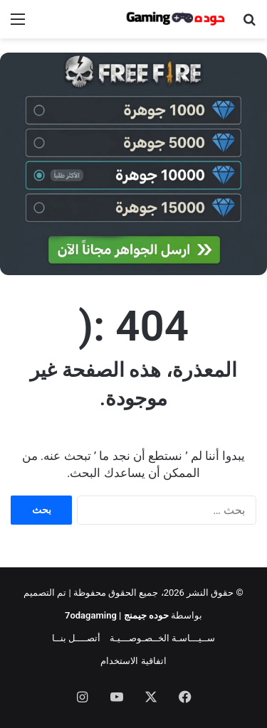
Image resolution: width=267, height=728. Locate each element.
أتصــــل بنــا (76, 638)
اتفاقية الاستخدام (133, 660)
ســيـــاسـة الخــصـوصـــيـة (162, 638)
